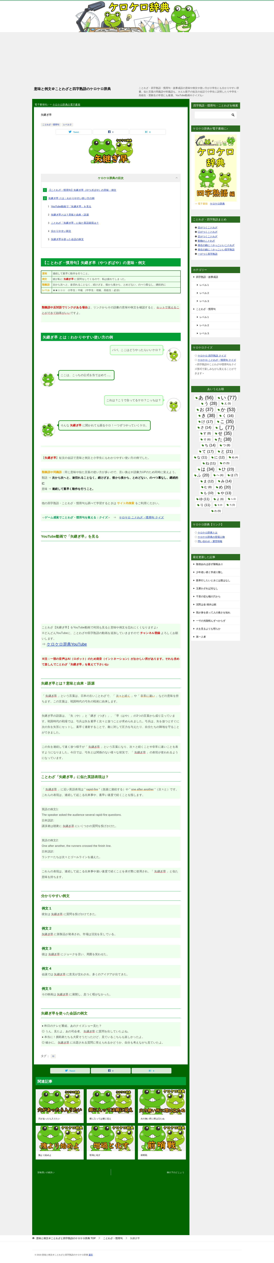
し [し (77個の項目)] (226, 427)
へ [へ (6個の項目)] (220, 475)
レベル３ (204, 301)
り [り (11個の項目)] (205, 505)
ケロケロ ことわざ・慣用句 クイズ (141, 517)
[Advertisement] (137, 58)
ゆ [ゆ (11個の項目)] (204, 499)
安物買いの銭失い (46, 1172)
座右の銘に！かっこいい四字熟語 (216, 249)
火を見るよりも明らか (208, 628)
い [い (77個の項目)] (229, 397)
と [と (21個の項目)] (227, 451)
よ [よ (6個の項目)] (220, 498)
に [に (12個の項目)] (219, 457)
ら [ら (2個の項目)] (233, 499)
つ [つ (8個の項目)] (226, 445)
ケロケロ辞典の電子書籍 (66, 104)
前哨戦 (144, 1155)
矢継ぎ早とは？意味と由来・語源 (70, 214)
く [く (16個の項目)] (228, 416)
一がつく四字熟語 (207, 253)
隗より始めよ (44, 1155)
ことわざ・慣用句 (50, 124)
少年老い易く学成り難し (209, 572)
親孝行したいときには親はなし (213, 580)
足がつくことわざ (207, 236)
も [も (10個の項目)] (208, 493)
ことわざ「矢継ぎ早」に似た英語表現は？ (75, 222)
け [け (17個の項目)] (207, 421)
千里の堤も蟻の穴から (208, 596)
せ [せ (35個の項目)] (225, 433)
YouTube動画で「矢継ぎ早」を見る (71, 206)
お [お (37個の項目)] (206, 409)
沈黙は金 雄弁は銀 (206, 604)
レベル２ (67, 124)
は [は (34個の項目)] (207, 469)
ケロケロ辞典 (217, 203)
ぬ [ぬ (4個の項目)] (235, 457)
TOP (66, 1238)
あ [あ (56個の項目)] (206, 397)
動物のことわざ (206, 240)
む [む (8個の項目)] (208, 487)
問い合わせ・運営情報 (210, 541)
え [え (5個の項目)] (227, 403)
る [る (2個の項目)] (220, 505)
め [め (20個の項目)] (225, 487)
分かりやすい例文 (61, 231)
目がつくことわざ (207, 227)
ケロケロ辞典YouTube (67, 644)
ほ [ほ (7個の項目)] (234, 475)
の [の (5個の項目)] (226, 463)
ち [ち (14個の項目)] (210, 445)
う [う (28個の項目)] (210, 403)
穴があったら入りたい (49, 1118)
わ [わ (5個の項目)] (217, 511)
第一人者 (201, 636)
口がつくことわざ (207, 232)
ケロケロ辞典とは (207, 532)
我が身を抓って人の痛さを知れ (213, 612)
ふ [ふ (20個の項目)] (203, 475)
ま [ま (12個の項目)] (209, 481)
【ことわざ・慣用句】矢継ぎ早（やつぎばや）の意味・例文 (82, 190)
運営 (91, 1255)
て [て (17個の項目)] (208, 451)
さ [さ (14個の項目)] (206, 427)
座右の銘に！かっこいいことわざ (216, 245)
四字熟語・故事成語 (207, 277)
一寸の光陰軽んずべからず (210, 620)
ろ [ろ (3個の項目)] (232, 505)
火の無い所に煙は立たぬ (152, 1118)
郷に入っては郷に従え (100, 1118)
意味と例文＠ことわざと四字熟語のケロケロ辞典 (72, 88)
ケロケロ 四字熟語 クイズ (212, 355)
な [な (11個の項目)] (202, 457)
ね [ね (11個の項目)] (211, 463)
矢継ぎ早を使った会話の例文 (67, 239)
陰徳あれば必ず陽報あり (209, 564)
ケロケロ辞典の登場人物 (211, 537)
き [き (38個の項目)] (208, 415)
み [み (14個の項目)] (226, 481)
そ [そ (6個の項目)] (207, 439)
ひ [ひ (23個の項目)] (228, 469)
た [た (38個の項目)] (225, 439)
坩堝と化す (94, 1155)
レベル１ (204, 285)
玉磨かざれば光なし (207, 588)
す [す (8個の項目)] (207, 433)
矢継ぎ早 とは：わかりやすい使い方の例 (71, 198)
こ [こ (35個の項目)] (227, 421)
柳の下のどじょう (175, 1172)
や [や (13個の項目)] (226, 493)
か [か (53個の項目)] (228, 409)
